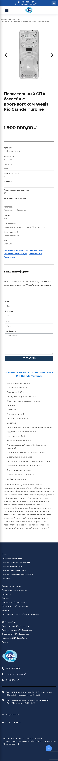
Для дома (18, 250)
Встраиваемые (35, 254)
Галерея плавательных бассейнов (17, 574)
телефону (48, 285)
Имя (7, 301)
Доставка (6, 594)
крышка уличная (22, 470)
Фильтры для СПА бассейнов (15, 634)
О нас (4, 554)
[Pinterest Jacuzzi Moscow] (15, 722)
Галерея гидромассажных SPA (16, 562)
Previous (7, 55)
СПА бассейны (9, 622)
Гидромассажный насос (19, 445)
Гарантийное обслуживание (15, 606)
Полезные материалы (12, 558)
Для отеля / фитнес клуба (15, 254)
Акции (5, 642)
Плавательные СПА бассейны (15, 626)
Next (51, 55)
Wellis (18, 19)
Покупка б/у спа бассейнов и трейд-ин (20, 614)
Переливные (9, 257)
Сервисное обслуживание (14, 602)
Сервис (5, 598)
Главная (3, 19)
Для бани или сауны (34, 250)
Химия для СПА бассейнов (14, 638)
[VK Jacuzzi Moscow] (5, 722)
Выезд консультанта (11, 586)
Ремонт (5, 610)
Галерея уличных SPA (12, 566)
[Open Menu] (6, 10)
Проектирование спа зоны (14, 590)
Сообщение (10, 331)
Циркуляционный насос (19, 457)
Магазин (11, 19)
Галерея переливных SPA (14, 570)
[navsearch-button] (54, 3)
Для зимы (8, 250)
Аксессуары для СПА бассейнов (17, 630)
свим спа (34, 484)
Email (7, 321)
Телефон (9, 311)
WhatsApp (31, 285)
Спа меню (6, 578)
